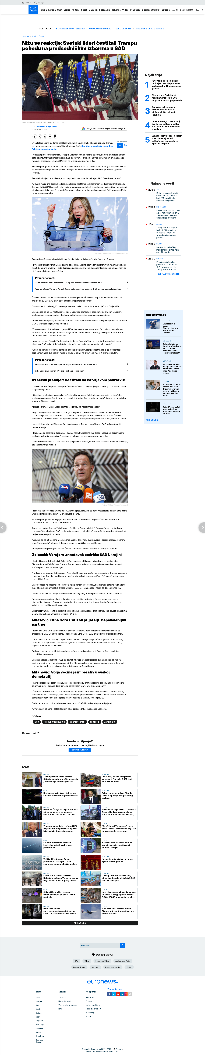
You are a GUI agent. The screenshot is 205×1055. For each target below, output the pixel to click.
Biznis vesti (161, 207)
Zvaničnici (109, 727)
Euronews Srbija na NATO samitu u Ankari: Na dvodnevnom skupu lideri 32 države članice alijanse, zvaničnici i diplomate (119, 817)
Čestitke (94, 727)
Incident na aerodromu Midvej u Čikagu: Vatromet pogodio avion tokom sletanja (118, 916)
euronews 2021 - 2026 (101, 1051)
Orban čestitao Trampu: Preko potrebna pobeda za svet (61, 376)
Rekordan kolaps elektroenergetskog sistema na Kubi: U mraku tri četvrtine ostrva (59, 916)
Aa (119, 151)
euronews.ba (156, 315)
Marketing (90, 1017)
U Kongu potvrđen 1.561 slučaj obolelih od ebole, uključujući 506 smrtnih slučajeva (118, 883)
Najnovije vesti (64, 1006)
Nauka (159, 244)
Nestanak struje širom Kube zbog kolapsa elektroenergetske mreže (60, 799)
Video (125, 10)
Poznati (159, 259)
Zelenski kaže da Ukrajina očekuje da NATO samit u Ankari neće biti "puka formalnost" (172, 348)
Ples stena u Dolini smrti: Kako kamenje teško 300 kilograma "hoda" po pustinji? (167, 98)
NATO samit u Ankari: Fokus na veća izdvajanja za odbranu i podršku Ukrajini (117, 850)
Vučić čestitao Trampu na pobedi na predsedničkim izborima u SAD (67, 370)
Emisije (166, 10)
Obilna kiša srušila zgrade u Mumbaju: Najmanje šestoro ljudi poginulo (59, 899)
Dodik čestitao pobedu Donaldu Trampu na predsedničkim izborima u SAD (70, 288)
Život (158, 190)
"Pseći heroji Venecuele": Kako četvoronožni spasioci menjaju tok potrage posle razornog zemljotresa (119, 833)
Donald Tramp (77, 727)
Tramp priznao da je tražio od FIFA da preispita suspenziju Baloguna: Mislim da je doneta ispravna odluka (60, 833)
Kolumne (116, 10)
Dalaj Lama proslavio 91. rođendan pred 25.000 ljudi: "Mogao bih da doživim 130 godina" (167, 197)
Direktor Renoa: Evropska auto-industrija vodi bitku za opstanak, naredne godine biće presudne (168, 214)
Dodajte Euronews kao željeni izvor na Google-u (103, 134)
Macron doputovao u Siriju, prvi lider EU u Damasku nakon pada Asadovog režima (172, 368)
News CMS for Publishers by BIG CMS (102, 1053)
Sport (84, 10)
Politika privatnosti (93, 1014)
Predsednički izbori (54, 727)
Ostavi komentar (80, 755)
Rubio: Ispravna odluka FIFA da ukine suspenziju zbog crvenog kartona (117, 800)
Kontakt (89, 1021)
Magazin (93, 10)
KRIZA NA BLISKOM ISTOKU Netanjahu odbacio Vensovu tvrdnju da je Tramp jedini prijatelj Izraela (60, 883)
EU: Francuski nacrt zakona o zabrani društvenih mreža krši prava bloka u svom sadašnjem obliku (172, 390)
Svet (59, 10)
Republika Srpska (112, 972)
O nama (89, 1006)
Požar (129, 972)
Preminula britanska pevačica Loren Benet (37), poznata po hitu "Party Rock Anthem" (166, 266)
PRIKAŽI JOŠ (153, 420)
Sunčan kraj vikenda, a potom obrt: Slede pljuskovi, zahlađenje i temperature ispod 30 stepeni (167, 139)
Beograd (95, 972)
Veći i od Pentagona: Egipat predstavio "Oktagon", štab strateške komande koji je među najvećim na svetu (59, 866)
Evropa (52, 10)
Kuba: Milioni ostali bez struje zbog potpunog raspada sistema (171, 410)
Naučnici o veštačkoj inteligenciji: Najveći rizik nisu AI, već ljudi (167, 250)
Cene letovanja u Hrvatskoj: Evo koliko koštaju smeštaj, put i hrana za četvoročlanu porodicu (166, 125)
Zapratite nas (115, 994)
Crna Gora (135, 10)
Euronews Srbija (102, 966)
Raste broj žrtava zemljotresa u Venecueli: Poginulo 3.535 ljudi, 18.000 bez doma (117, 784)
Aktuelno (167, 321)
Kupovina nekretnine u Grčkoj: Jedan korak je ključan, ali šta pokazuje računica (164, 111)
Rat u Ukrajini (123, 28)
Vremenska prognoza (67, 1010)
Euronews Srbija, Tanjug (47, 132)
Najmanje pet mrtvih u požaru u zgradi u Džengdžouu (117, 865)
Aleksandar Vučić (122, 966)
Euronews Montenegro (70, 28)
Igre (60, 1014)
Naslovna (25, 36)
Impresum (90, 1002)
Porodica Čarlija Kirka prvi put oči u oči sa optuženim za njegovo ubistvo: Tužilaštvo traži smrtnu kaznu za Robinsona (60, 817)
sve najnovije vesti (169, 274)
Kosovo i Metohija (100, 28)
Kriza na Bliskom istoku (150, 28)
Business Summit (151, 10)
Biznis (67, 10)
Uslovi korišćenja (93, 1010)
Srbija (44, 10)
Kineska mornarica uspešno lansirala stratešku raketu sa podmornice (57, 850)
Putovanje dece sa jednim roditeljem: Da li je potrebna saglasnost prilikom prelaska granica (166, 84)
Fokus (41, 36)
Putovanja (104, 10)
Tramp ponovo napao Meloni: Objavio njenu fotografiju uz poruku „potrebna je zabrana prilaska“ (60, 784)
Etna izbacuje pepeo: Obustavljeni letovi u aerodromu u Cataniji (171, 328)
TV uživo (62, 1002)
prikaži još (80, 928)
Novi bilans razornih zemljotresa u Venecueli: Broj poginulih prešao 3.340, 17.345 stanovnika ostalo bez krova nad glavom (119, 899)
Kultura (76, 10)
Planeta (105, 779)
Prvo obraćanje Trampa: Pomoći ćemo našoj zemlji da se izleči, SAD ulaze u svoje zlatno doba (79, 294)
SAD (37, 727)
